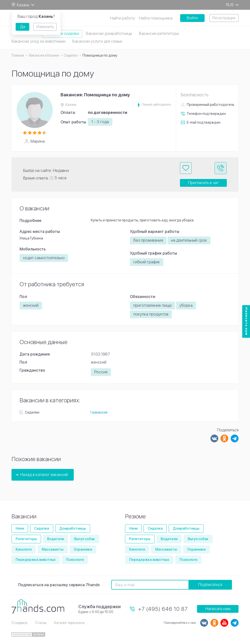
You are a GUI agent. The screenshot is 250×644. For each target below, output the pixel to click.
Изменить (45, 26)
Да (22, 26)
